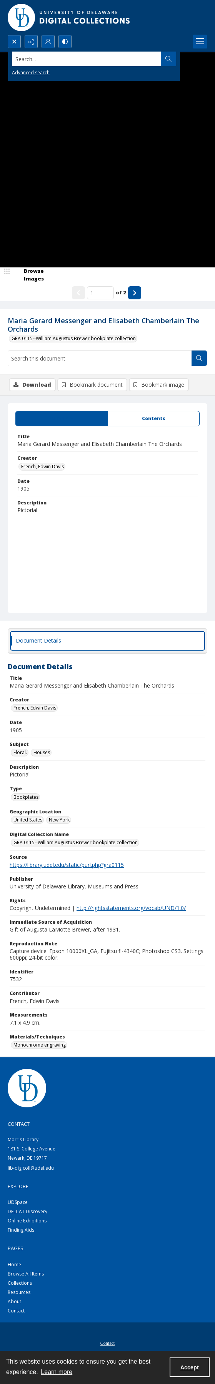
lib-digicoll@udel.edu (31, 1168)
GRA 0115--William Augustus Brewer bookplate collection (74, 338)
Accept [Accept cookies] (189, 1367)
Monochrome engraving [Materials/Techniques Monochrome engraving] (39, 1045)
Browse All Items (26, 1273)
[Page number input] (100, 292)
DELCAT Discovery (27, 1211)
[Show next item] (134, 292)
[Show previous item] (78, 292)
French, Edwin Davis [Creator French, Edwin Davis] (42, 466)
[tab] (62, 418)
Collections (20, 1283)
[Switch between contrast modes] (65, 41)
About (14, 1301)
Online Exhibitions (27, 1220)
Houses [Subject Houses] (41, 752)
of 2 (121, 292)
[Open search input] (14, 41)
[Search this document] (100, 358)
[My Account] (48, 41)
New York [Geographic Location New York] (59, 819)
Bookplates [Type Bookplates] (25, 797)
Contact (16, 1310)
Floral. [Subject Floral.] (20, 752)
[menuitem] (107, 1342)
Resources (19, 1292)
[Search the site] (86, 59)
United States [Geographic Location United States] (27, 819)
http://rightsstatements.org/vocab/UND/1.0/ (131, 908)
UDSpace (18, 1202)
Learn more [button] (56, 1372)
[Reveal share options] (31, 41)
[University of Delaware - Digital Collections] (69, 17)
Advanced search (31, 72)
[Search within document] (199, 358)
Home (14, 1264)
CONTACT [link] (19, 1123)
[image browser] (29, 274)
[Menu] (200, 41)
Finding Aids (21, 1230)
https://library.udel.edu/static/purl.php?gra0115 (67, 864)
